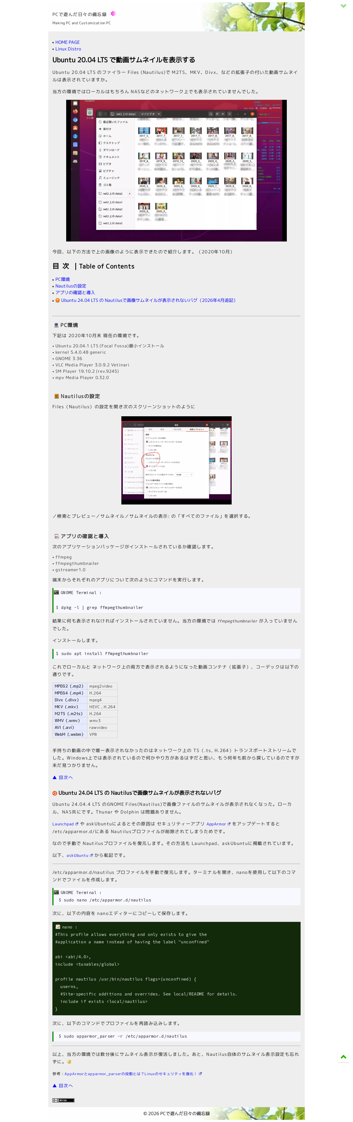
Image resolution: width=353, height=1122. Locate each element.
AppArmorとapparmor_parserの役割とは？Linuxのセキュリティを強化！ (131, 1074)
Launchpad (63, 824)
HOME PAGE (67, 42)
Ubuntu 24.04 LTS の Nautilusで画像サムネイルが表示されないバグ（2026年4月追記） (149, 300)
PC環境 (62, 279)
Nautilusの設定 (70, 286)
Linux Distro (68, 49)
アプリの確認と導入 (75, 293)
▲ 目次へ (62, 777)
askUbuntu (77, 855)
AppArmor (216, 824)
